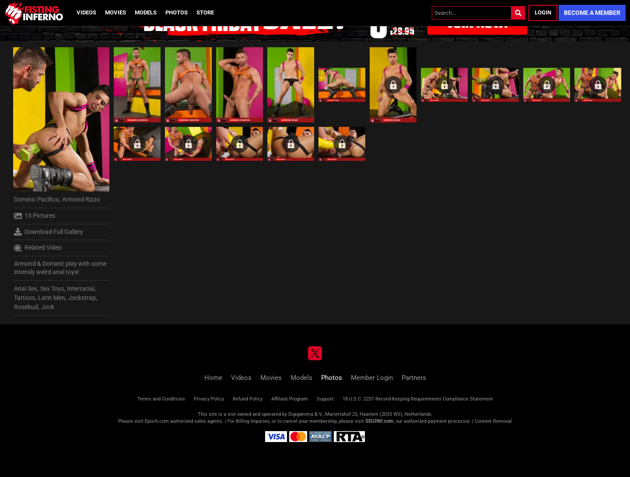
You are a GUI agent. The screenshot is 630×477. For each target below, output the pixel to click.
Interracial (80, 288)
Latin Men (51, 297)
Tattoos (24, 297)
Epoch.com (157, 421)
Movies (115, 12)
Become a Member (592, 12)
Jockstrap (82, 297)
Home (213, 378)
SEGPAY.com (379, 421)
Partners (414, 378)
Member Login (372, 378)
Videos (86, 12)
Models (146, 12)
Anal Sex (25, 288)
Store (205, 12)
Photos (176, 12)
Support (325, 399)
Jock (47, 306)
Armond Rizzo (81, 199)
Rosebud (26, 306)
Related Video (38, 248)
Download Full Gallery (48, 232)
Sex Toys (52, 288)
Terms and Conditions (161, 399)
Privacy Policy (209, 399)
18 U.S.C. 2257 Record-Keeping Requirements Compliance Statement (418, 399)
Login (543, 12)
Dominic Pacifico (36, 199)
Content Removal (493, 421)
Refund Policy (247, 399)
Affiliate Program (289, 399)
